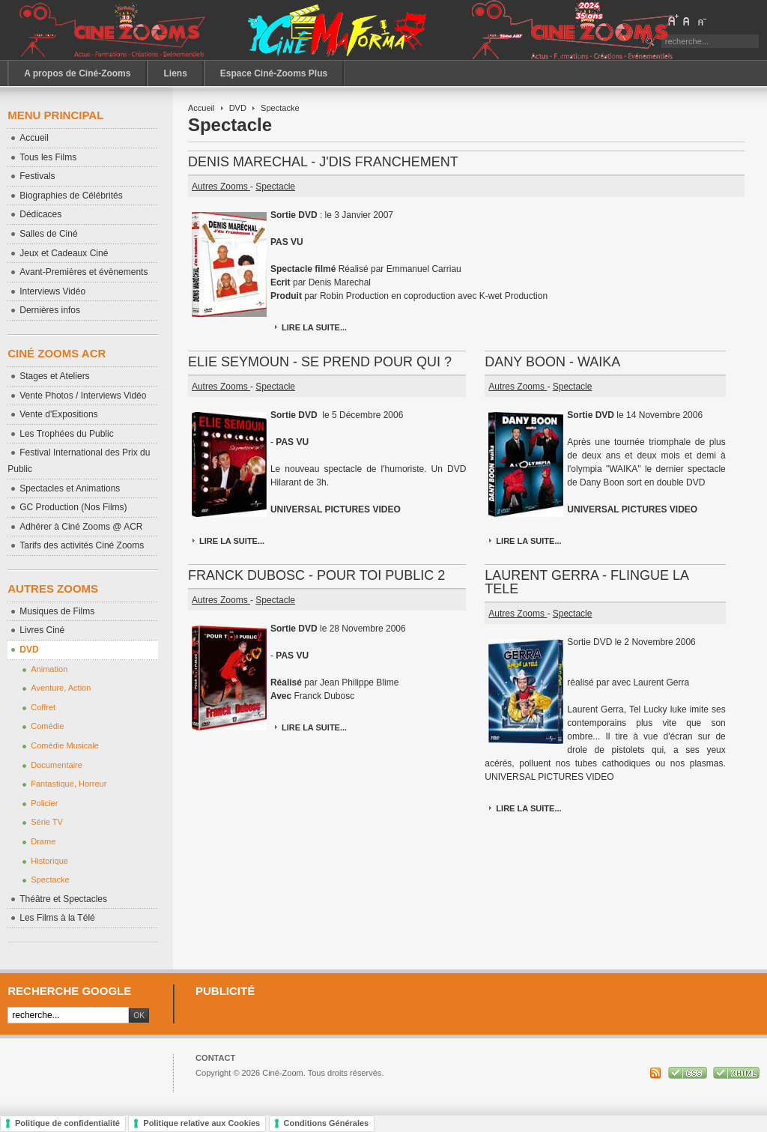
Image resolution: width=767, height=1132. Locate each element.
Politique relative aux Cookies (201, 1123)
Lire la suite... (314, 327)
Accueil (201, 107)
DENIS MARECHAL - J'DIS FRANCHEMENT (323, 161)
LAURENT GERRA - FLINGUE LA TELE (586, 582)
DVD (237, 107)
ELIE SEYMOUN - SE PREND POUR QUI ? (320, 361)
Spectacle (275, 186)
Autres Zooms (221, 186)
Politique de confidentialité (67, 1123)
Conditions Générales (326, 1123)
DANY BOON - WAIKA (552, 361)
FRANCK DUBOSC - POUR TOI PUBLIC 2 (316, 575)
